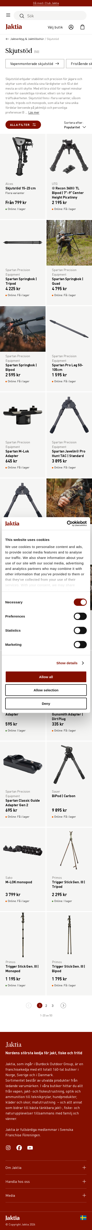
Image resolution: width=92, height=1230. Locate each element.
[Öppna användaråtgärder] (71, 27)
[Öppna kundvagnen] (82, 27)
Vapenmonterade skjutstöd (34, 63)
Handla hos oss (46, 1181)
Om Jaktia (46, 1167)
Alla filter (23, 124)
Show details (67, 663)
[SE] (83, 1220)
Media (46, 1195)
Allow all (46, 677)
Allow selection (45, 690)
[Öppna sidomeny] (8, 15)
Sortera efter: (75, 124)
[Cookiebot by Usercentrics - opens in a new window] (67, 524)
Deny (46, 703)
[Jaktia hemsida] (13, 27)
